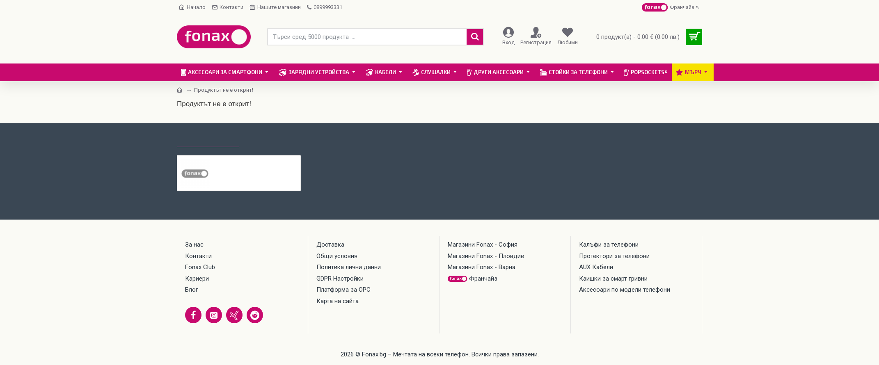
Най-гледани (268, 139)
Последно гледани (208, 139)
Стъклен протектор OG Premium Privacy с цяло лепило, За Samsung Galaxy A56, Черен (255, 162)
